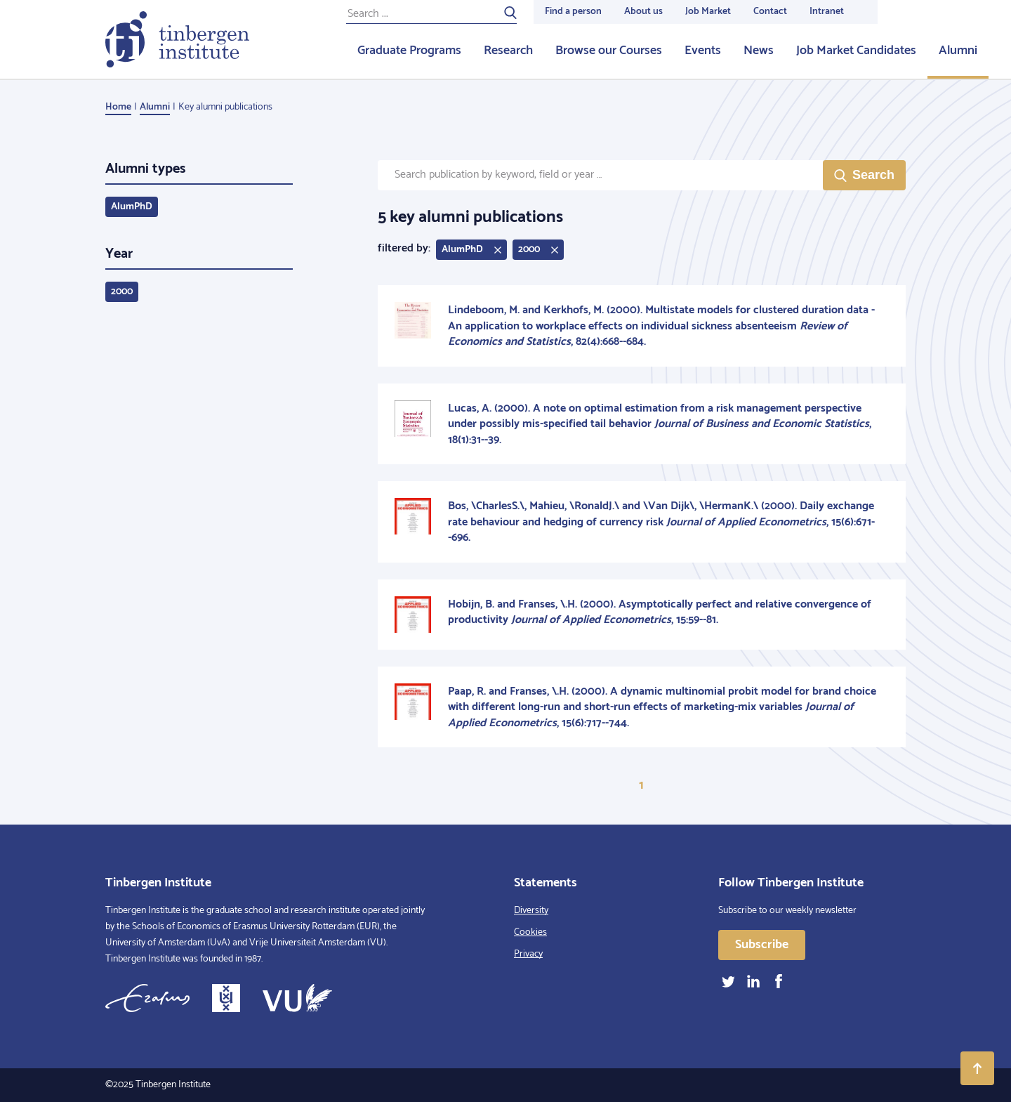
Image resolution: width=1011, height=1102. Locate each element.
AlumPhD (131, 207)
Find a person (573, 12)
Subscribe (761, 944)
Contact (770, 12)
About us (643, 12)
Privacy (528, 954)
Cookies (530, 932)
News (759, 50)
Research (508, 50)
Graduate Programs (409, 50)
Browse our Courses (608, 50)
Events (703, 50)
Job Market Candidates (856, 50)
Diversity (531, 911)
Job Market (708, 12)
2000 (122, 292)
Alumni (958, 50)
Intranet (827, 12)
